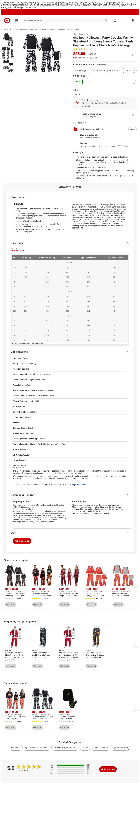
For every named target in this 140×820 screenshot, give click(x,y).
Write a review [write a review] (108, 769)
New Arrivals (34, 6)
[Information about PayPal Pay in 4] (105, 145)
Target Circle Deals (92, 6)
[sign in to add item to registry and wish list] (132, 129)
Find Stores (32, 8)
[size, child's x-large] (131, 70)
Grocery (92, 2)
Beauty (115, 2)
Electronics (42, 4)
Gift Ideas (102, 4)
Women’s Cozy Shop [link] (100, 748)
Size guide (101, 65)
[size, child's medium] (97, 70)
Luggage (19, 4)
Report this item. (79, 484)
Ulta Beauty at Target (123, 4)
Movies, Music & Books (63, 4)
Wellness (12, 4)
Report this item (79, 123)
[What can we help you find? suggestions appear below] (65, 20)
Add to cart (78, 95)
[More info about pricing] (133, 55)
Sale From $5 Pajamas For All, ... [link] (65, 748)
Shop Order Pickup (113, 6)
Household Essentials (102, 2)
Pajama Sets (73, 29)
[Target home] (7, 20)
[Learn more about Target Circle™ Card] (105, 136)
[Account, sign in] (120, 20)
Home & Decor (54, 2)
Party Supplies (94, 4)
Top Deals (82, 6)
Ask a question (22, 541)
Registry (10, 8)
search (106, 21)
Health (7, 4)
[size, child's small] (115, 70)
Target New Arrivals (8, 2)
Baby (111, 2)
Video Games (50, 4)
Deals (21, 6)
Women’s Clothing (47, 29)
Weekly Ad (103, 6)
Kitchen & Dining (65, 2)
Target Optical (14, 6)
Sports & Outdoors (28, 4)
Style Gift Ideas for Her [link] (121, 748)
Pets (114, 4)
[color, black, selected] (78, 81)
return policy (84, 513)
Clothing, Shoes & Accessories (38, 2)
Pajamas (61, 29)
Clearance (26, 6)
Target (6, 29)
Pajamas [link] (85, 748)
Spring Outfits (44, 6)
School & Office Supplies (80, 4)
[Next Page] (134, 70)
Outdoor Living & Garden (80, 2)
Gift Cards (109, 4)
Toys (36, 4)
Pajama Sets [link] (15, 748)
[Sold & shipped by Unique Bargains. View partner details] (105, 115)
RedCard (16, 8)
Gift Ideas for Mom (21, 2)
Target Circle (23, 8)
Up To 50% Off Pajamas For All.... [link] (37, 748)
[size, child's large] (81, 70)
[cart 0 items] (133, 20)
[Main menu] (16, 20)
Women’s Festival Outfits (70, 6)
